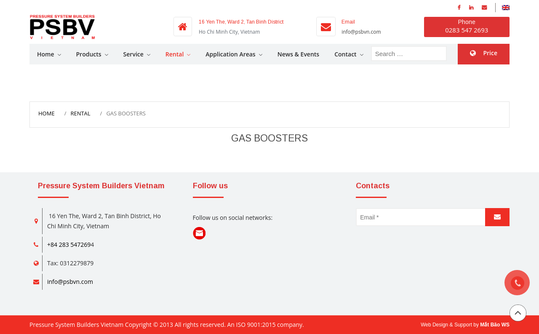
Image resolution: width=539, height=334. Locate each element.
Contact (345, 54)
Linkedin (471, 7)
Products (88, 54)
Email (484, 7)
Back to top (518, 313)
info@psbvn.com (361, 31)
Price (490, 53)
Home (45, 54)
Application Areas (230, 54)
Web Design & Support (446, 325)
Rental (174, 54)
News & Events (299, 54)
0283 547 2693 (466, 30)
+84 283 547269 (69, 244)
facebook (459, 7)
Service (133, 54)
